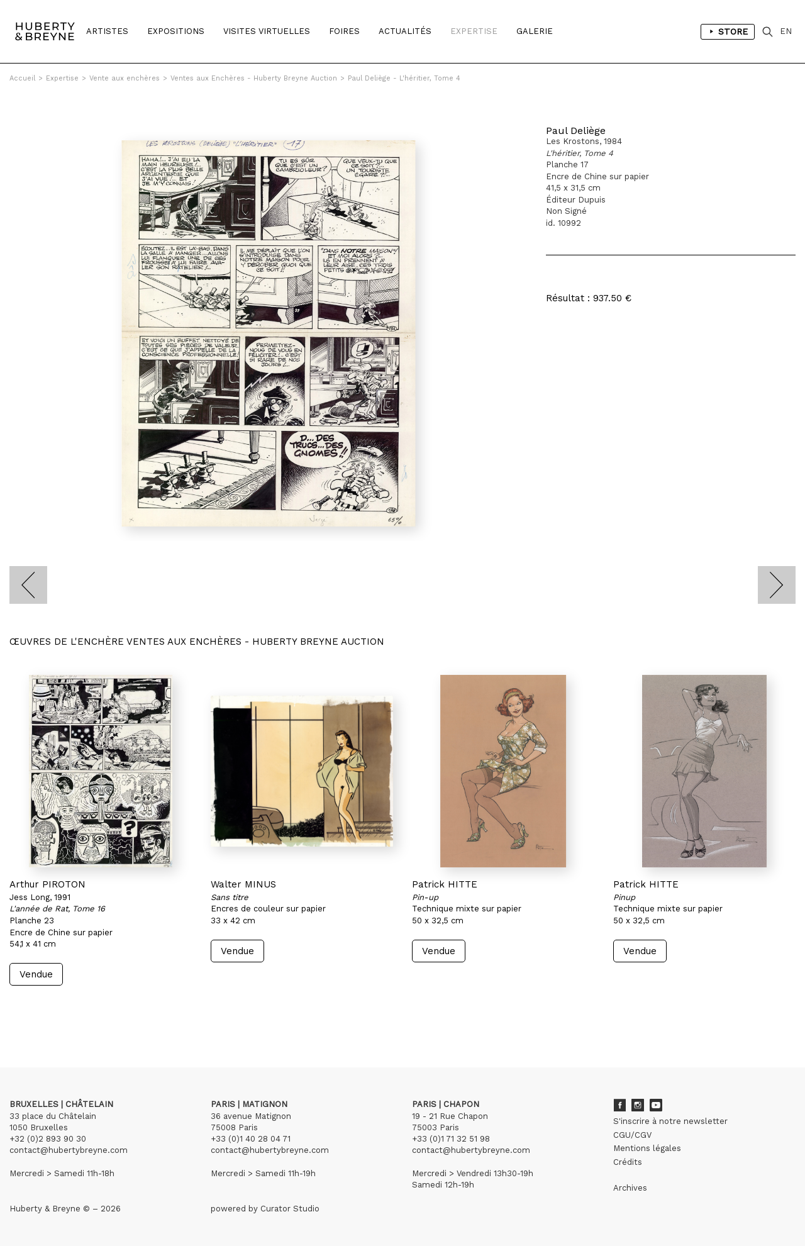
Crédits (627, 1162)
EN (786, 31)
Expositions (175, 31)
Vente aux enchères (124, 78)
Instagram (637, 1105)
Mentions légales (647, 1148)
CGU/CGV (632, 1135)
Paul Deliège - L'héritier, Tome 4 (404, 78)
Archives (630, 1188)
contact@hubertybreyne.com (68, 1150)
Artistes (107, 31)
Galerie (534, 31)
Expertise (473, 31)
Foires (344, 31)
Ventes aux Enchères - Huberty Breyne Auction (253, 78)
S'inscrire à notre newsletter (670, 1121)
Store (728, 31)
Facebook (619, 1105)
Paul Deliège (576, 130)
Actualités (405, 31)
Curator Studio (289, 1208)
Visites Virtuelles (266, 31)
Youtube (656, 1105)
